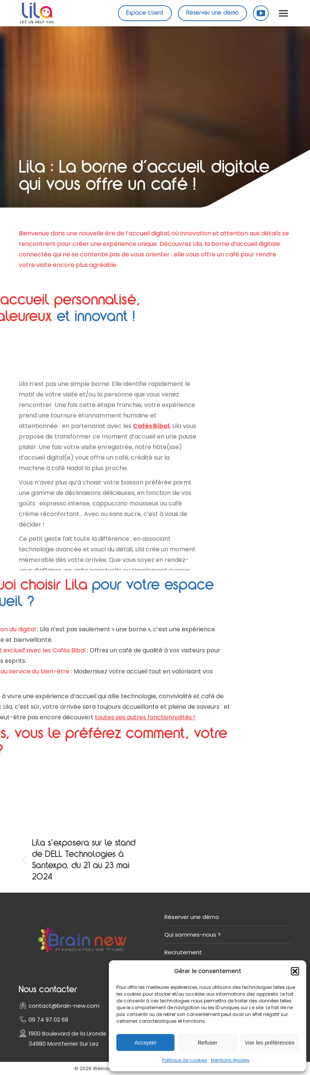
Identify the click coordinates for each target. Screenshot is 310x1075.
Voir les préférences (270, 1042)
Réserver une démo (191, 917)
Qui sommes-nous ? (192, 935)
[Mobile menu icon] (283, 13)
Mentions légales (230, 1060)
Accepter (145, 1042)
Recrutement (183, 952)
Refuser (208, 1042)
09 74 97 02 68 (48, 1019)
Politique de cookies (184, 1060)
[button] (295, 971)
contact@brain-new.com (64, 1006)
